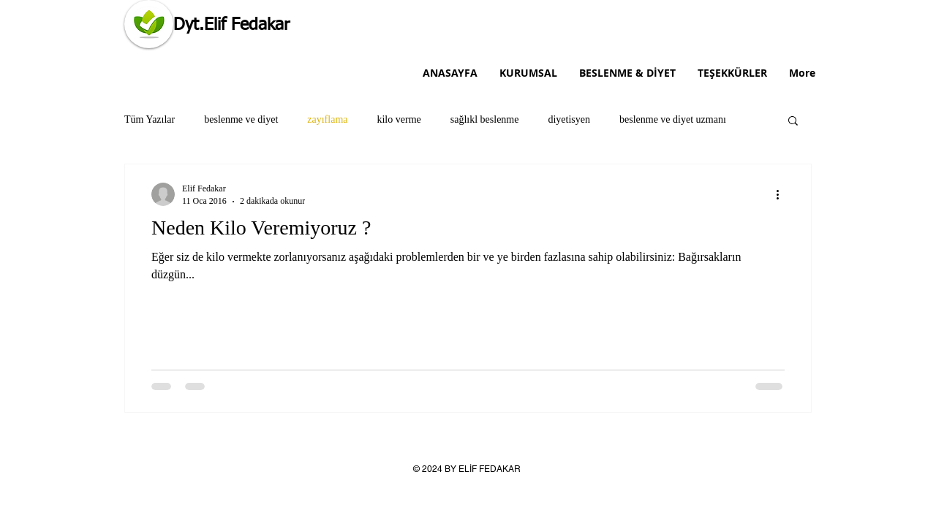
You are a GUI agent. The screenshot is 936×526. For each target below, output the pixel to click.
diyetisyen (569, 119)
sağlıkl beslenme (484, 119)
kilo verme (398, 119)
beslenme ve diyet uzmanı (672, 119)
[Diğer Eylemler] (782, 194)
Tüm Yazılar (149, 119)
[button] (793, 121)
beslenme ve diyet (241, 119)
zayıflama (327, 119)
